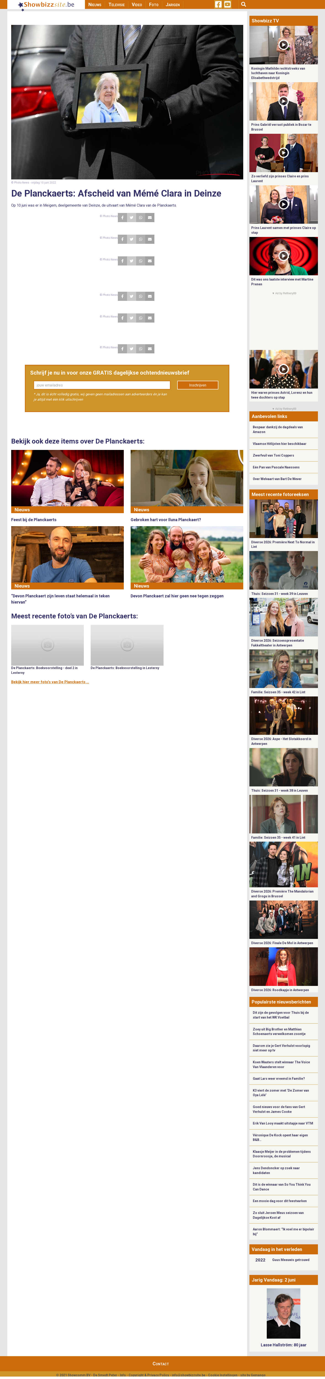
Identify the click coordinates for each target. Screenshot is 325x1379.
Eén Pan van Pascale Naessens (276, 467)
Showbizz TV (265, 21)
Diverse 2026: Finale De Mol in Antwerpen (282, 943)
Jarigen (173, 4)
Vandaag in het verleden (277, 1249)
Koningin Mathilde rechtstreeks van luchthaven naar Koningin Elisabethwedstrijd (278, 73)
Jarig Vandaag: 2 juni (274, 1280)
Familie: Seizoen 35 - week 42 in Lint (278, 692)
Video (137, 4)
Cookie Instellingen (223, 1375)
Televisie (116, 4)
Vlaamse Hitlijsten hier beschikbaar (280, 444)
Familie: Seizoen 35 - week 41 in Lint (278, 837)
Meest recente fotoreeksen (280, 494)
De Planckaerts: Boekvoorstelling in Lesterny (125, 668)
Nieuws (94, 4)
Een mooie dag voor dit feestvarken (280, 1201)
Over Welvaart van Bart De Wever (277, 479)
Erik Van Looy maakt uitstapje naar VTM (283, 1123)
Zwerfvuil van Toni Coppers (273, 455)
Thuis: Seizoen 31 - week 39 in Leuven (279, 594)
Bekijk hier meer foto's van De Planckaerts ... (50, 682)
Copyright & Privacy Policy (149, 1375)
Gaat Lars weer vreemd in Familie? (279, 1078)
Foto (154, 4)
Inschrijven (197, 385)
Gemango (258, 1375)
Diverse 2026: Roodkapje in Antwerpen (280, 990)
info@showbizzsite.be (188, 1375)
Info (123, 1375)
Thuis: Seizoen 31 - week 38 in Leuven (279, 790)
